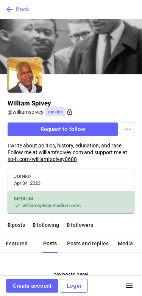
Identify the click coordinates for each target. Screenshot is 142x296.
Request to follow (63, 129)
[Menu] (127, 129)
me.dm (55, 112)
